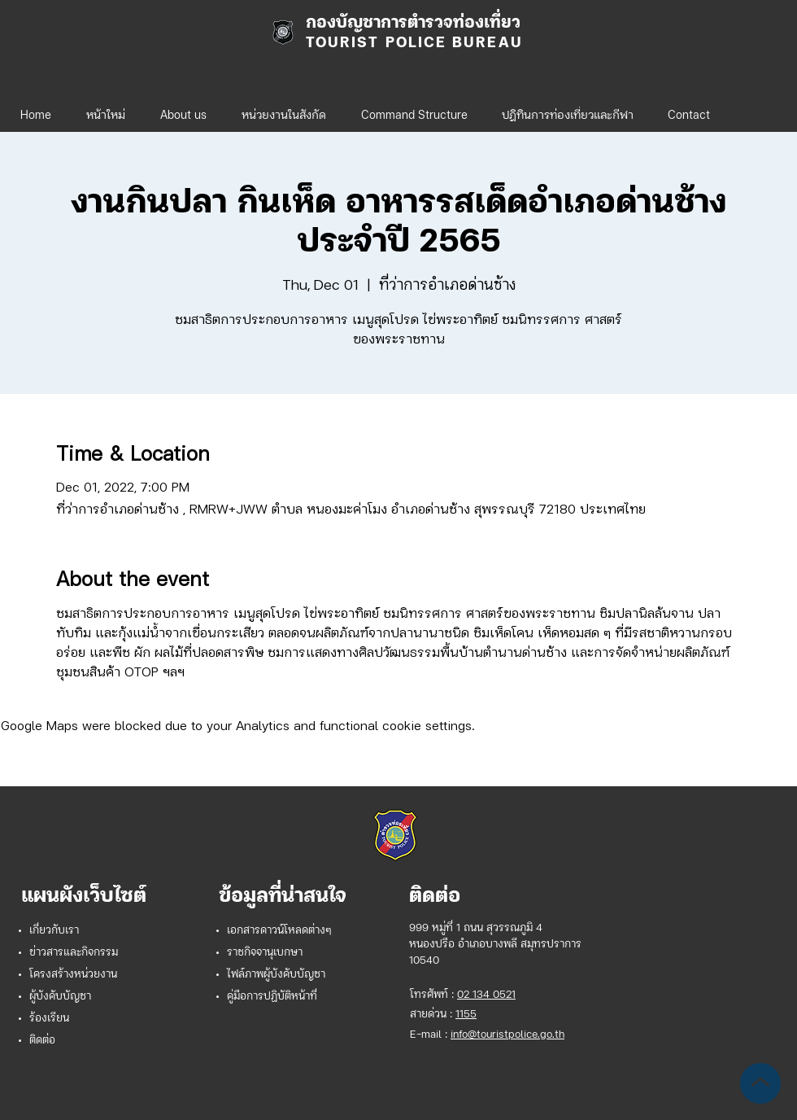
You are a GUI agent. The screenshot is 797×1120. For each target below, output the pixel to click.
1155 (466, 1014)
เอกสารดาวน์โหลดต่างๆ (279, 930)
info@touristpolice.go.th (507, 1034)
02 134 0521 (486, 995)
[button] (283, 109)
